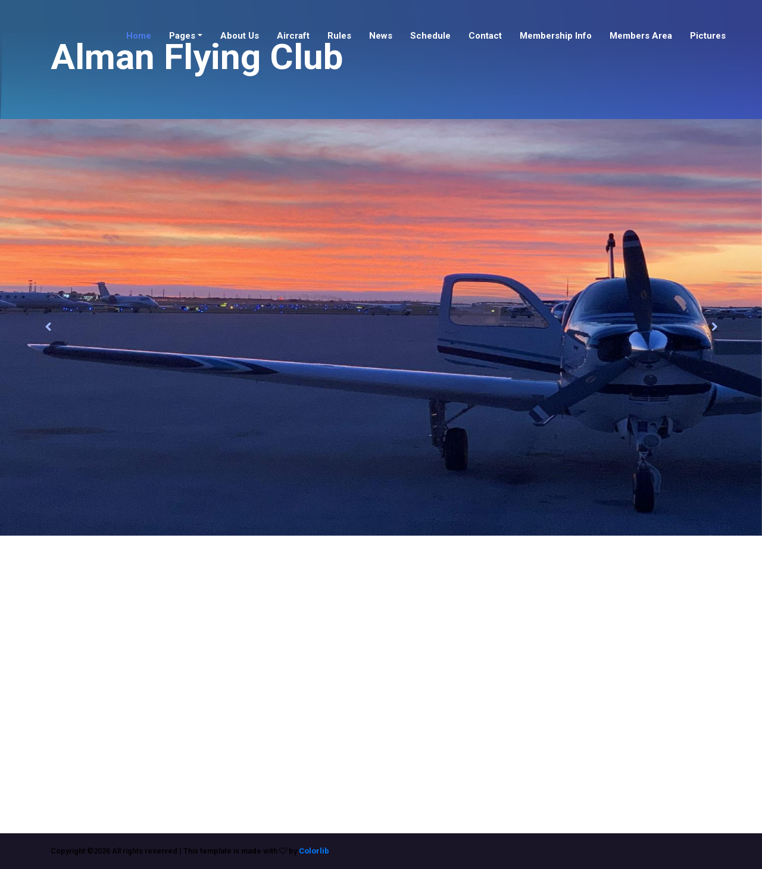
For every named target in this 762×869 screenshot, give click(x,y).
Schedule (430, 35)
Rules (339, 35)
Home (138, 35)
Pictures (708, 35)
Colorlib (314, 850)
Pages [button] (182, 35)
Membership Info (556, 35)
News (380, 35)
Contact (485, 35)
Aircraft (293, 35)
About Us (239, 35)
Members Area (641, 35)
